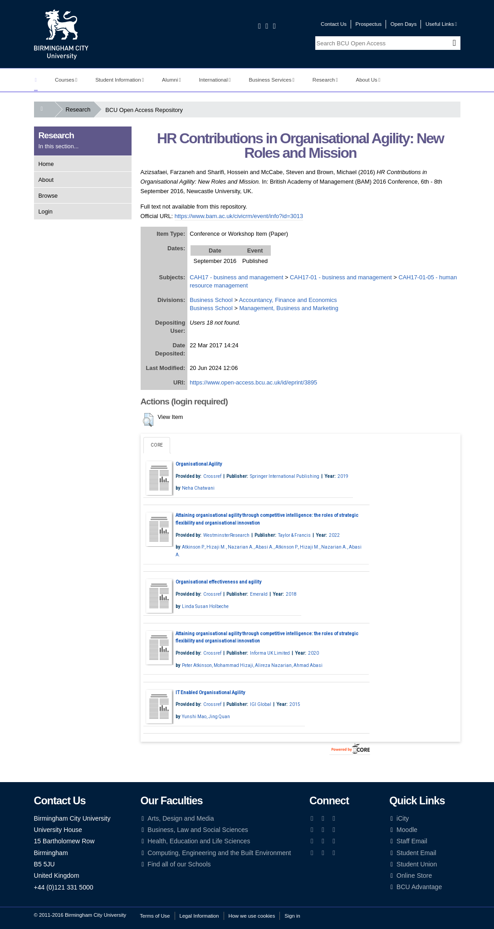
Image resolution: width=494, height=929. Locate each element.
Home (46, 164)
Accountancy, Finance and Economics (288, 300)
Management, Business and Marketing (288, 308)
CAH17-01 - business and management (341, 277)
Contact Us (334, 24)
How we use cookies (252, 916)
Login (46, 211)
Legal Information (199, 916)
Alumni (171, 80)
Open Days (404, 24)
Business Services (271, 80)
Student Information (119, 80)
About (46, 179)
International (215, 80)
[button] (148, 420)
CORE (157, 445)
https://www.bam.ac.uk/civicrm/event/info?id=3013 (239, 216)
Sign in (292, 916)
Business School (211, 300)
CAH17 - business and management (236, 277)
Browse (48, 195)
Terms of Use (155, 916)
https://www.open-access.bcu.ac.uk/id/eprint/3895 (253, 382)
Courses (66, 80)
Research (325, 80)
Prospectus (369, 24)
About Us (368, 80)
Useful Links (441, 24)
